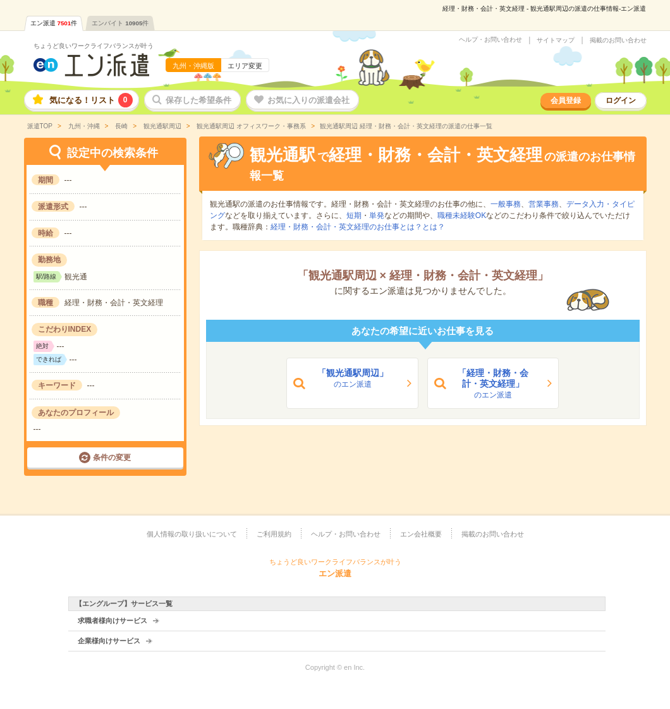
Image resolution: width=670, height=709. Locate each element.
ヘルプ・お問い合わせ (490, 40)
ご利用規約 (274, 534)
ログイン (621, 100)
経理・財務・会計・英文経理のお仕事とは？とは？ (358, 226)
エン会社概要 (421, 534)
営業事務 (543, 204)
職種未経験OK (461, 215)
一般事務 (505, 204)
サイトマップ (556, 40)
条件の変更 (112, 457)
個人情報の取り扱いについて (192, 534)
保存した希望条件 (198, 100)
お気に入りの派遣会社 (308, 100)
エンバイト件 (120, 23)
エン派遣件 (54, 23)
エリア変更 (245, 66)
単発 (376, 215)
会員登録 (566, 100)
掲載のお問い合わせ (618, 40)
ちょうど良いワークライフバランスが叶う (94, 45)
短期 (354, 215)
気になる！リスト (91, 100)
